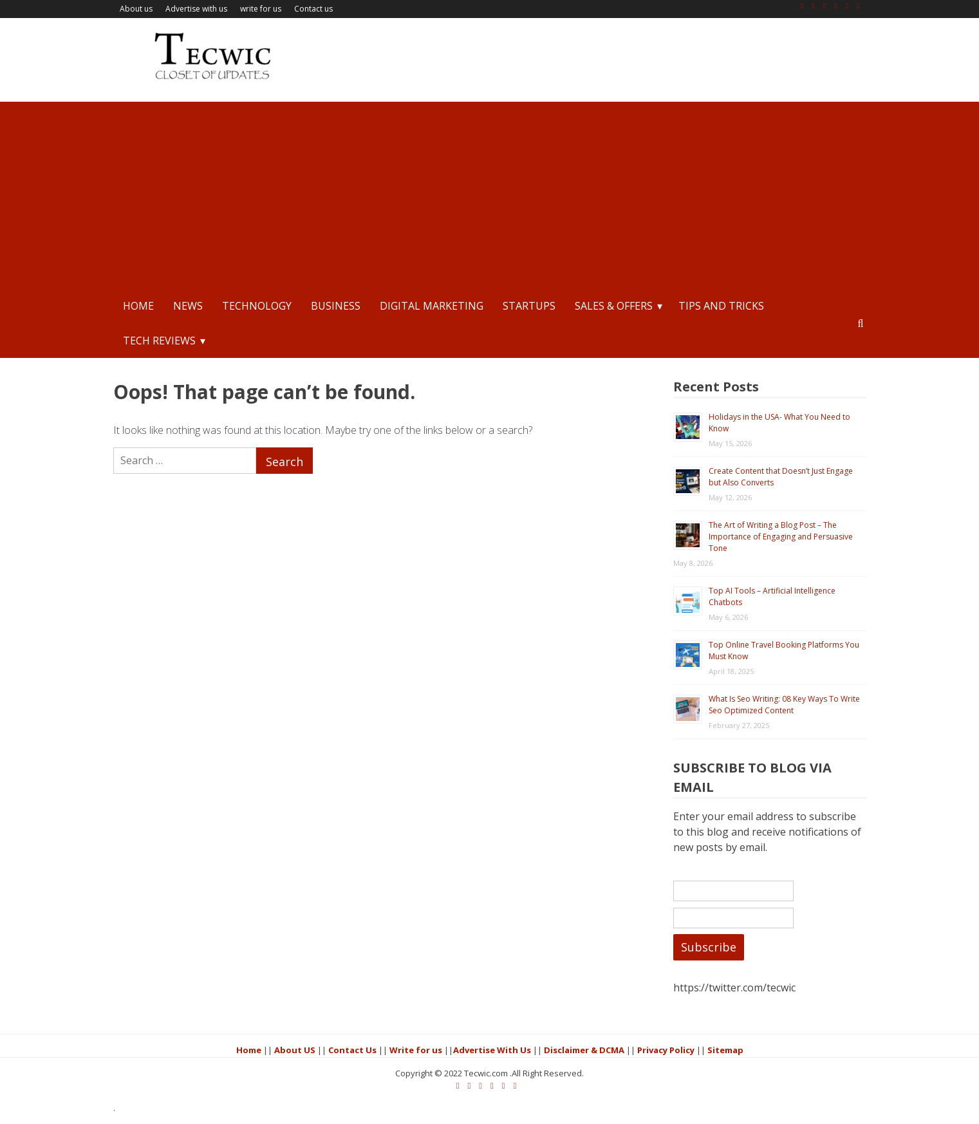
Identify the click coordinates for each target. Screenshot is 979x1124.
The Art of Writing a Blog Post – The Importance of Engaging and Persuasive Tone (781, 537)
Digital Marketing (431, 306)
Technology (257, 306)
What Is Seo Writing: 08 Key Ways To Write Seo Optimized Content (784, 704)
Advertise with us (196, 8)
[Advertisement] (490, 192)
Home (138, 306)
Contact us (313, 8)
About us (136, 8)
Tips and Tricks (721, 306)
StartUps (529, 306)
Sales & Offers (614, 306)
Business (335, 306)
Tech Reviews (159, 340)
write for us (260, 8)
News (188, 306)
